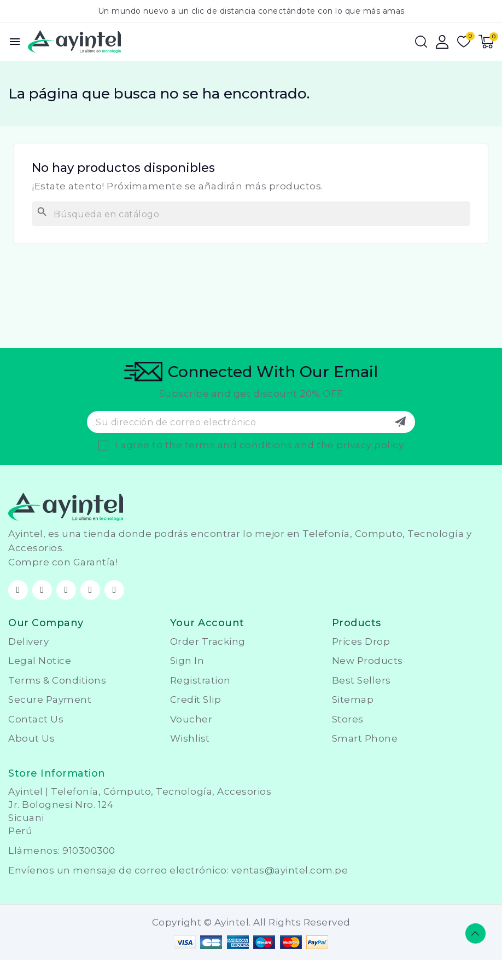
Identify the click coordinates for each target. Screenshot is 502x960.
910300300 (88, 850)
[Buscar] (251, 213)
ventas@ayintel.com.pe (289, 870)
